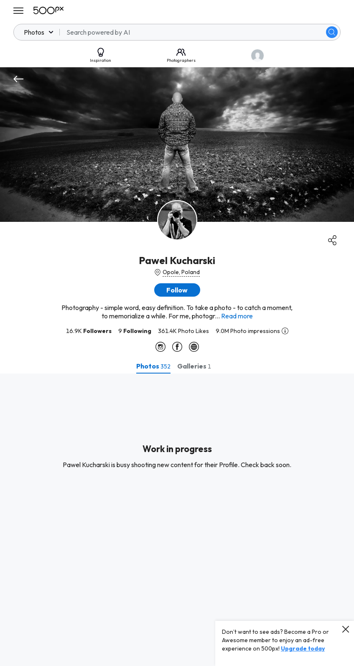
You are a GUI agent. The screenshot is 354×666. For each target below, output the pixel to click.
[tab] (153, 366)
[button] (177, 290)
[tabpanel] (177, 520)
